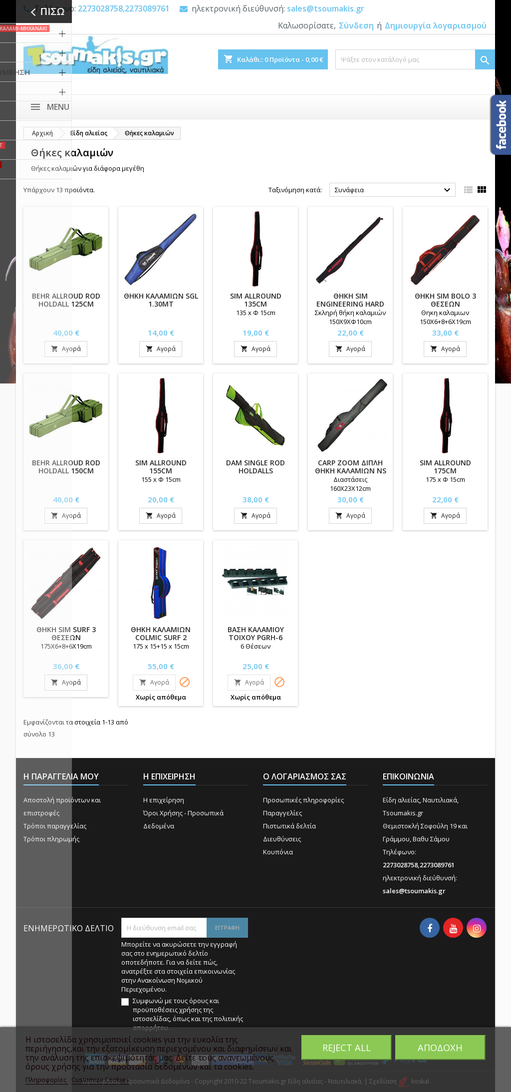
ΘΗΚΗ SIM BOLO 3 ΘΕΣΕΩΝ (445, 300)
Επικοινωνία (408, 776)
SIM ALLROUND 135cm (255, 300)
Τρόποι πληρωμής (51, 838)
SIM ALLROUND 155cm (161, 466)
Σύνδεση (356, 25)
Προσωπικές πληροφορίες (303, 799)
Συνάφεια (394, 190)
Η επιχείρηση (163, 799)
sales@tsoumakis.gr (325, 8)
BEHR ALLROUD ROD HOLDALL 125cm (66, 300)
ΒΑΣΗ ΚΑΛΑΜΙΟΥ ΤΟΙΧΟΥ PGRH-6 (256, 633)
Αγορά (66, 349)
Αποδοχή (440, 1047)
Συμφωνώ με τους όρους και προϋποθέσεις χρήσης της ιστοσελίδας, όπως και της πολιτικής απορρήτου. (188, 1014)
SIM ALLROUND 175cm (445, 466)
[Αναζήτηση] (415, 59)
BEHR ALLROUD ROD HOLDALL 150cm (66, 466)
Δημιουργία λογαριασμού (436, 25)
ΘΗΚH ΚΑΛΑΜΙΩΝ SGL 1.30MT (161, 300)
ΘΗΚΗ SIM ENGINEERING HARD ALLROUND (350, 304)
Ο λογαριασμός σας (304, 776)
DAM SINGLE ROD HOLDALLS (255, 466)
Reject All (346, 1047)
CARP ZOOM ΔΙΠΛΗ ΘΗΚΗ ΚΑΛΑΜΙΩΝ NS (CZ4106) (350, 470)
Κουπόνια (278, 851)
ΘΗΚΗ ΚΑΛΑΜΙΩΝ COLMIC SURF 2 (161, 633)
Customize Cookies (100, 1079)
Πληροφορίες (46, 1079)
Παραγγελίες (282, 812)
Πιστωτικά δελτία (289, 825)
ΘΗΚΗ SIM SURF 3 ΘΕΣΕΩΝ (66, 633)
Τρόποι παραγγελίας (54, 825)
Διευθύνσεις (282, 838)
